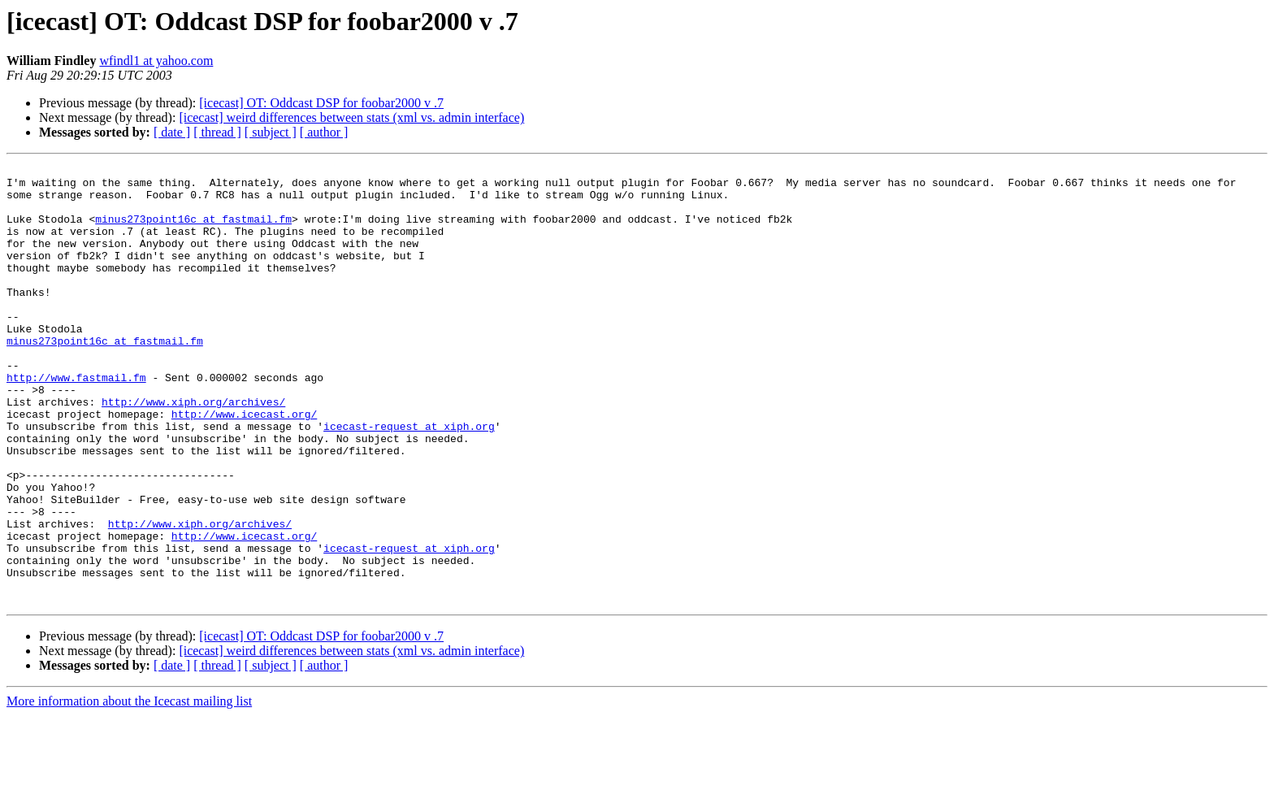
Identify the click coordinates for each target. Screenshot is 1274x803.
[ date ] (172, 132)
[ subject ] (271, 132)
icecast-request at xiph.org (409, 479)
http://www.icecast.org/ (244, 465)
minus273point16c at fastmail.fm (193, 231)
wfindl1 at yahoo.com (156, 60)
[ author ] (324, 132)
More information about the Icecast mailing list (129, 789)
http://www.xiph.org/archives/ (193, 450)
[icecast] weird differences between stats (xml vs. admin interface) (351, 117)
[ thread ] (217, 132)
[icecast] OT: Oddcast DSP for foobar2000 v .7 (321, 103)
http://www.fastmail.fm (76, 421)
